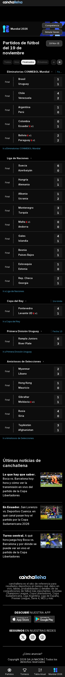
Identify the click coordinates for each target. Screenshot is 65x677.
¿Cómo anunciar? (32, 653)
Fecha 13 (57, 331)
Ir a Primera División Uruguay (17, 351)
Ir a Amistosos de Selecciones (18, 438)
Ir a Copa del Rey (11, 321)
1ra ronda (57, 301)
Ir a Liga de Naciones (13, 291)
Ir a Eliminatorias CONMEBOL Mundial (21, 148)
